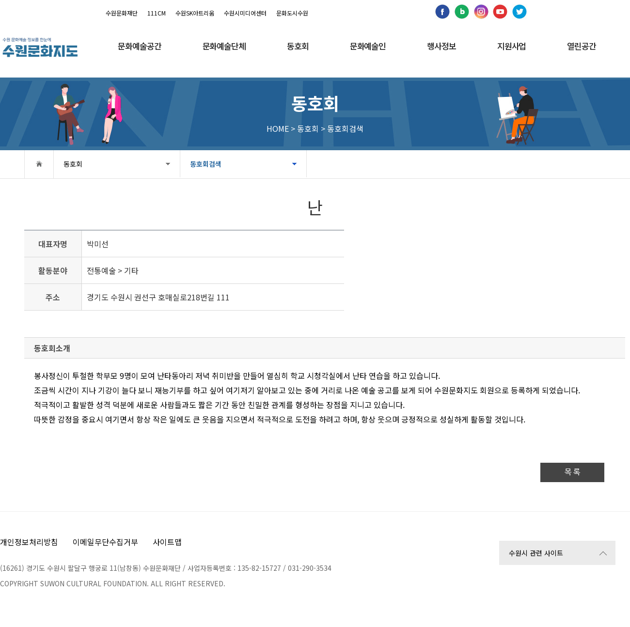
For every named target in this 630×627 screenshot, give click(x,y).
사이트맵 (167, 542)
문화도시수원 (292, 13)
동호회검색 (205, 164)
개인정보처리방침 (29, 542)
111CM (156, 13)
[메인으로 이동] (40, 47)
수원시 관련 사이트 (536, 553)
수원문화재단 (122, 13)
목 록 (572, 472)
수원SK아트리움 (194, 13)
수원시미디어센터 (245, 13)
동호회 (72, 164)
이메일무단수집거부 (105, 542)
